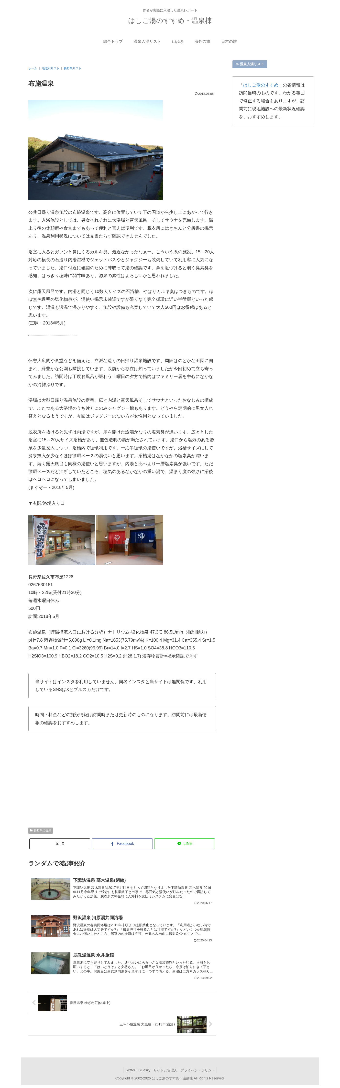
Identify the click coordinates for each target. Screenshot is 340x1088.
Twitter (127, 1073)
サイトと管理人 (166, 1073)
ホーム (32, 68)
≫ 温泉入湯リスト (250, 64)
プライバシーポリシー (201, 1073)
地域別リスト (50, 68)
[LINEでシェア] (184, 843)
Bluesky (143, 1073)
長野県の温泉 (40, 830)
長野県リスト (72, 68)
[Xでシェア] (59, 843)
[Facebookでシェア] (122, 843)
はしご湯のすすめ (260, 85)
